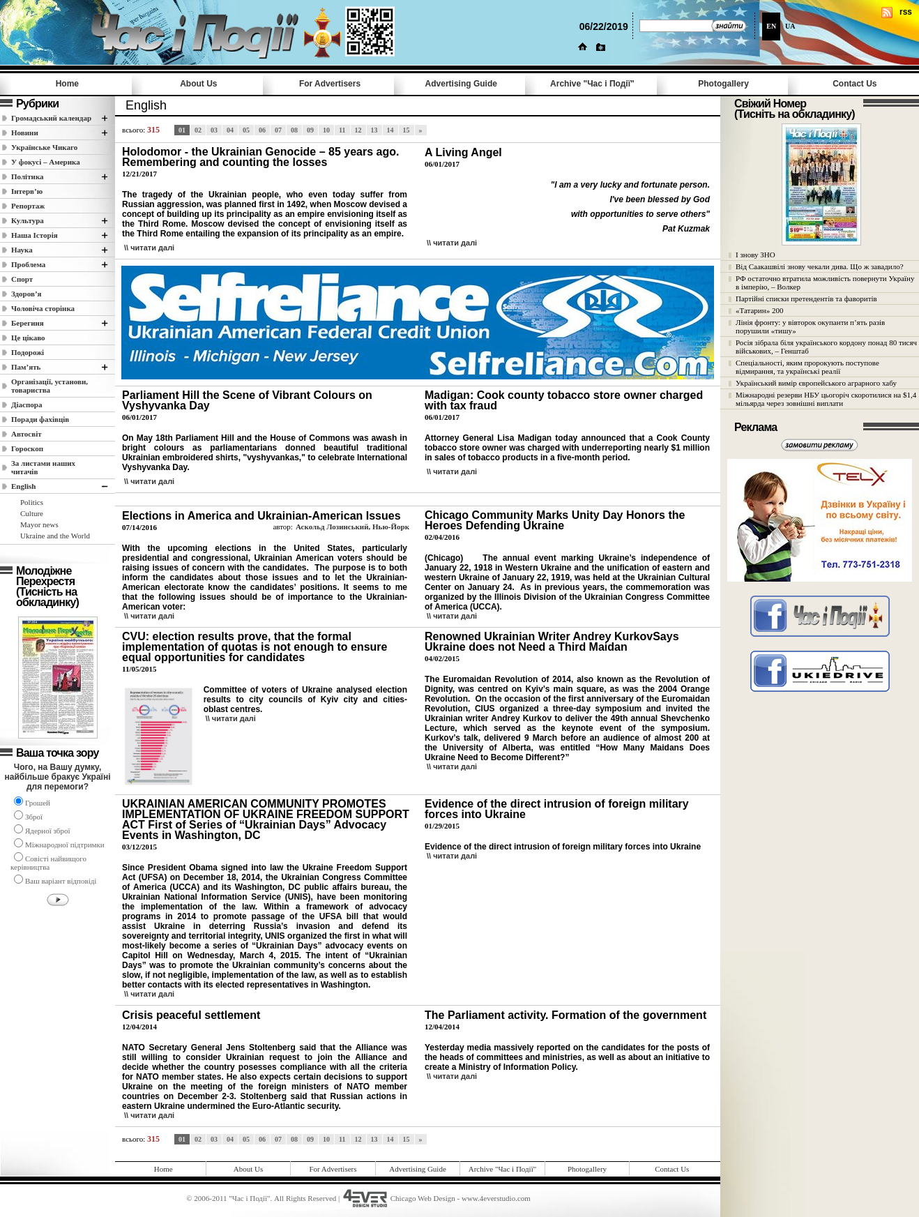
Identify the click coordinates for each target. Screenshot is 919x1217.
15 (406, 130)
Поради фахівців (40, 419)
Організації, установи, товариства (49, 385)
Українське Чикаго (44, 147)
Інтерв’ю (27, 191)
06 (262, 130)
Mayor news (39, 524)
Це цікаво (28, 337)
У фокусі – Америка (45, 162)
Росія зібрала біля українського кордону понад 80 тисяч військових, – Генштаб (826, 346)
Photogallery (723, 84)
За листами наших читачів (43, 467)
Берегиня (27, 323)
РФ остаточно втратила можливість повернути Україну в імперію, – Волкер (825, 282)
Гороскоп (27, 448)
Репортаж (28, 206)
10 (326, 130)
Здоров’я (26, 293)
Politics (31, 502)
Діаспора (26, 404)
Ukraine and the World (55, 535)
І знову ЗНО (755, 254)
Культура (27, 220)
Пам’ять (25, 367)
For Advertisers (329, 84)
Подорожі (27, 352)
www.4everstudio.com (496, 1198)
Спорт (22, 279)
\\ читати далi (149, 247)
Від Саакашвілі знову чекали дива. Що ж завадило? (820, 266)
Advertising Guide (461, 84)
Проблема (28, 264)
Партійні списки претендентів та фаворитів (806, 298)
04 (230, 130)
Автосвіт (26, 434)
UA (790, 26)
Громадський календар (51, 118)
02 (198, 130)
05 (246, 130)
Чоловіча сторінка (43, 308)
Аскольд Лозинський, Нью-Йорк (352, 526)
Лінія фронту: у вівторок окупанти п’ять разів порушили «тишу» (810, 326)
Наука (22, 249)
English (23, 486)
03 (214, 130)
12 (358, 130)
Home (67, 84)
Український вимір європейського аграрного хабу (816, 383)
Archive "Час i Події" (592, 84)
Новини (24, 132)
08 (294, 130)
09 (310, 130)
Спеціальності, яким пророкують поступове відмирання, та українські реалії (807, 366)
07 (278, 130)
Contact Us (854, 84)
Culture (31, 513)
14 (390, 130)
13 (374, 130)
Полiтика (27, 176)
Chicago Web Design (422, 1198)
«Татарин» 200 (759, 310)
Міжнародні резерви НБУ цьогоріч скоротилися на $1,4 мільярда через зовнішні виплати (826, 399)
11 (342, 130)
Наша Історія (34, 235)
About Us (198, 84)
